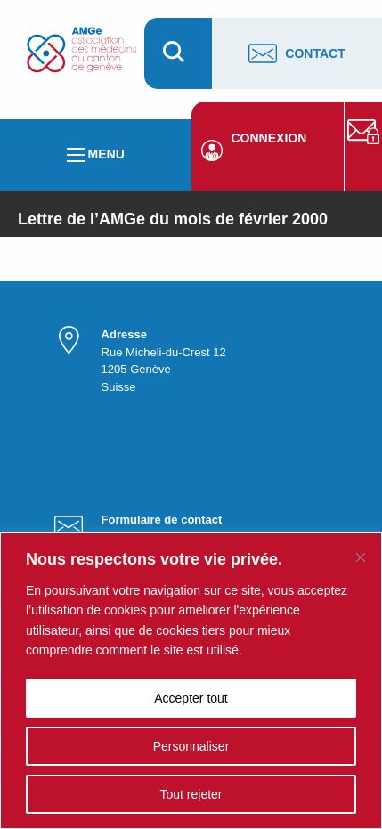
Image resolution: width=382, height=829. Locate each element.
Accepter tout (191, 698)
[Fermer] (360, 557)
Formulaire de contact (162, 519)
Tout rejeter (190, 794)
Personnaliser (191, 746)
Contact (296, 53)
